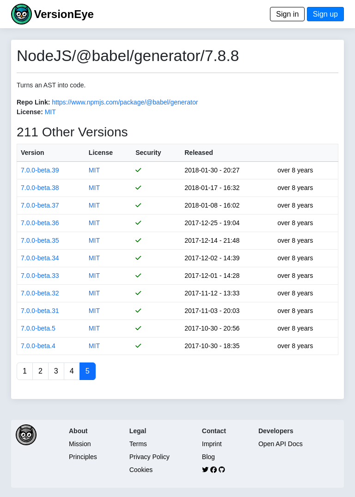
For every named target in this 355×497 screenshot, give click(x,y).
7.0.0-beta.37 (40, 205)
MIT (50, 112)
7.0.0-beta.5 (38, 328)
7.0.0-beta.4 (38, 346)
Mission (80, 444)
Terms (138, 444)
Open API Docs (280, 444)
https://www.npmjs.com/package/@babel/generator (125, 102)
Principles (83, 456)
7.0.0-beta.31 (40, 310)
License (101, 152)
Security (148, 152)
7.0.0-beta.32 (40, 293)
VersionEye (63, 14)
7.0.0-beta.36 (40, 223)
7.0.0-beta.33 (40, 275)
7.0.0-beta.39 (40, 170)
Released (198, 152)
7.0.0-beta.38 (40, 187)
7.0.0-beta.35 (40, 240)
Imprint (212, 444)
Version (32, 152)
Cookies (141, 469)
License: (30, 112)
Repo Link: (33, 102)
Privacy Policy (149, 456)
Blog (208, 456)
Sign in (287, 14)
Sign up (325, 14)
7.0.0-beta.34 (40, 258)
